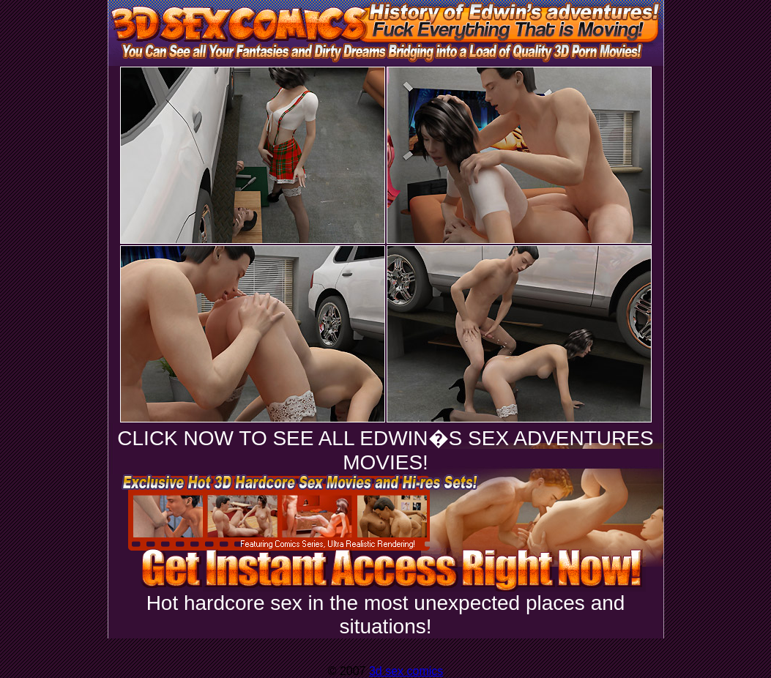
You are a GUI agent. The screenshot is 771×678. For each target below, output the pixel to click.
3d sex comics (406, 671)
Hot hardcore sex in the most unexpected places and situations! (385, 615)
